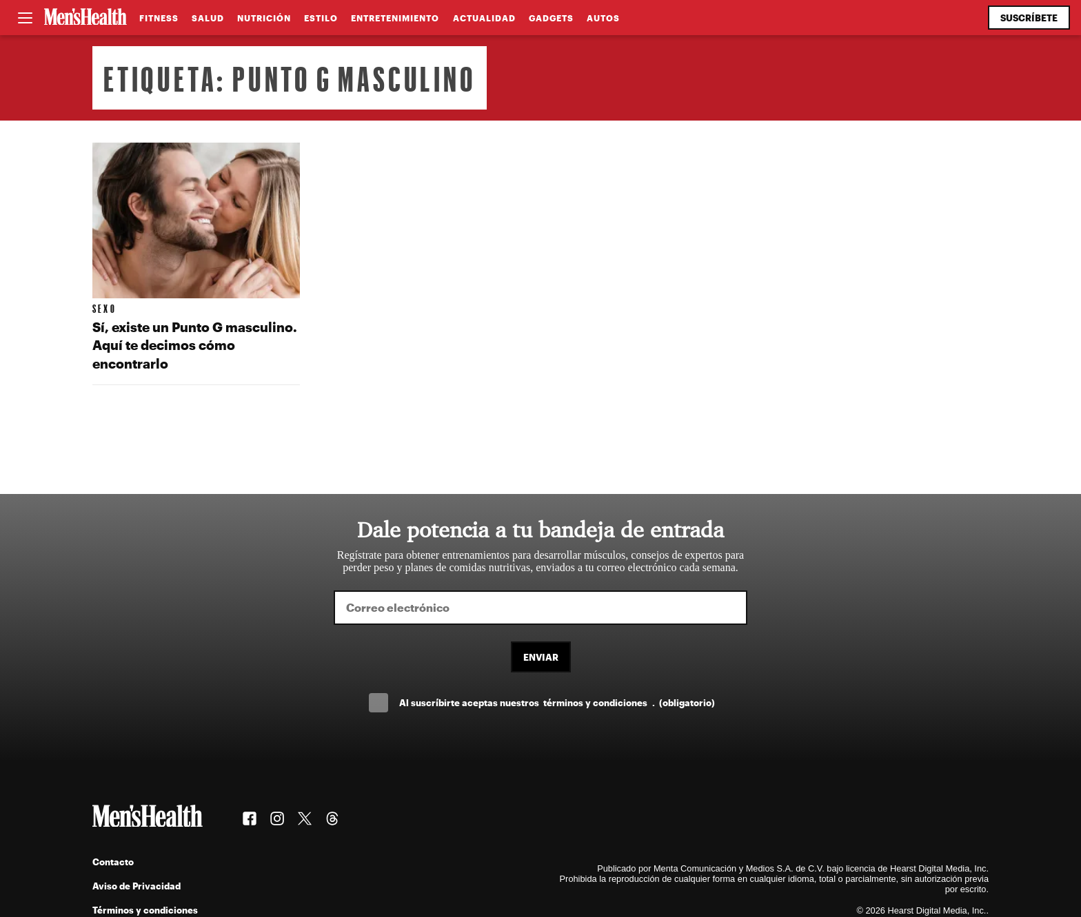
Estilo (321, 18)
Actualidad (484, 18)
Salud (208, 18)
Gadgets (551, 18)
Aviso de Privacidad (136, 885)
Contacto (113, 861)
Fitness (159, 18)
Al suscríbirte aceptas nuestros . (557, 702)
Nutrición (264, 18)
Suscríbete (1029, 17)
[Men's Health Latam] (85, 18)
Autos (603, 18)
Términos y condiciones (145, 910)
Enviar (540, 657)
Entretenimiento (395, 18)
